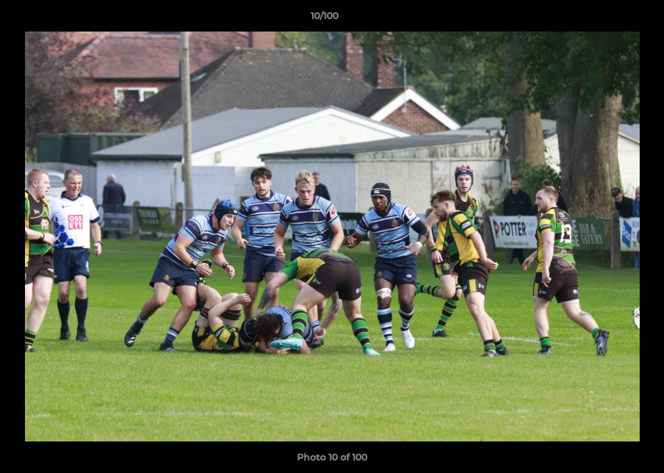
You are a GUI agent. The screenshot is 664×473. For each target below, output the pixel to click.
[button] (609, 19)
